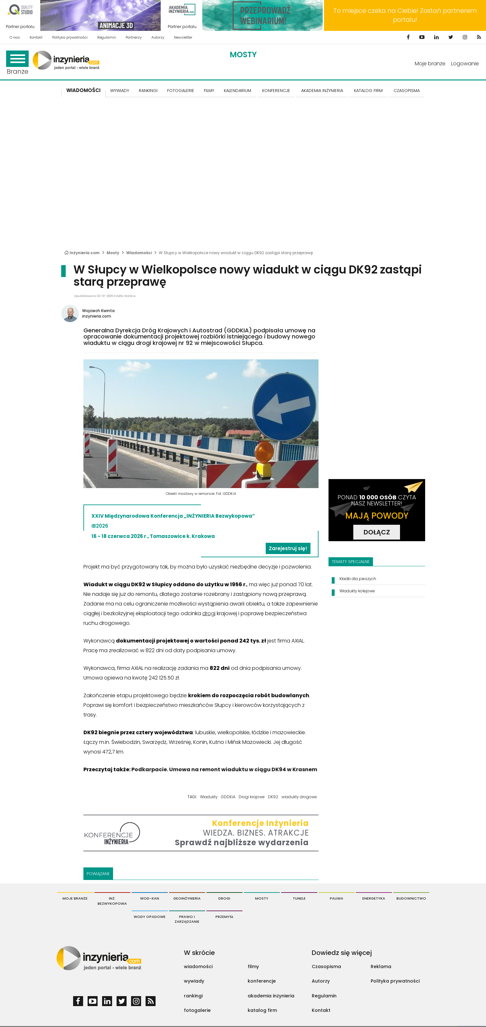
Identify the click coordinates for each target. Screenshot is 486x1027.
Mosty (243, 54)
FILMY (209, 91)
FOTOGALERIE (180, 91)
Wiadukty (209, 797)
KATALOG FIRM (368, 91)
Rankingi (148, 91)
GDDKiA (228, 797)
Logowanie (465, 63)
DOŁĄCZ (377, 532)
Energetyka (373, 898)
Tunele (299, 898)
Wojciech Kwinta (98, 310)
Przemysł (224, 916)
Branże (17, 63)
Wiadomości (83, 90)
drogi (208, 613)
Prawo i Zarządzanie (187, 919)
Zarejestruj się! (288, 548)
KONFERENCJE (276, 91)
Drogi (224, 898)
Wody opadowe (150, 916)
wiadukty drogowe (299, 797)
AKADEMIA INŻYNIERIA (322, 91)
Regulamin (106, 37)
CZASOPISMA (407, 91)
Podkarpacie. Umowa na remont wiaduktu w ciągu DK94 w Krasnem (224, 769)
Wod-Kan (149, 898)
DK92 (273, 797)
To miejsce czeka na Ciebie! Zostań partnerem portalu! (405, 15)
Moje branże (430, 63)
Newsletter (183, 37)
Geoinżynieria (187, 898)
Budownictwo (411, 898)
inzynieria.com (96, 316)
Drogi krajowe (252, 797)
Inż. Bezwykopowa (112, 901)
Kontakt (36, 37)
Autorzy (157, 37)
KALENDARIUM (237, 91)
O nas (15, 37)
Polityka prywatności (70, 37)
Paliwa (336, 898)
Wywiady (119, 91)
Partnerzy (134, 37)
